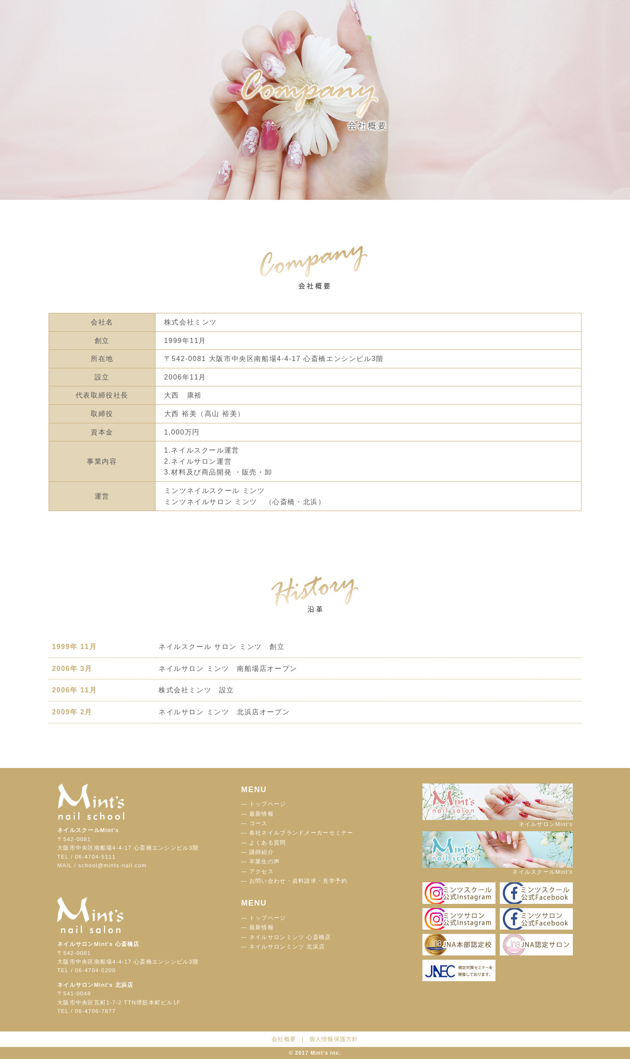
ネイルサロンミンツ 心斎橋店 (290, 937)
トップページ (267, 804)
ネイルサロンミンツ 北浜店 (287, 946)
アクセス (261, 871)
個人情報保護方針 (333, 1039)
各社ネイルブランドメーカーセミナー (301, 832)
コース (258, 823)
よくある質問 (267, 842)
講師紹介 (261, 852)
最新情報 (261, 814)
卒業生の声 (264, 861)
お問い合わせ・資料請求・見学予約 (298, 881)
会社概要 (284, 1039)
